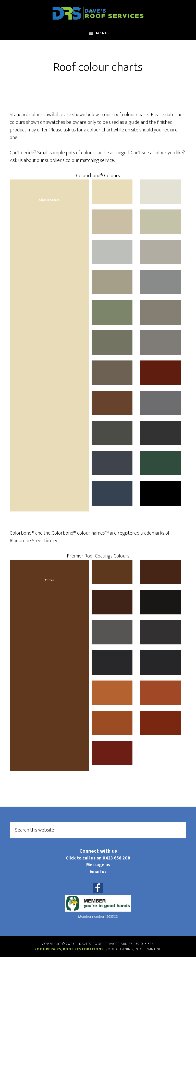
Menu (102, 33)
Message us (98, 864)
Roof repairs (47, 949)
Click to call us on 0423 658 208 (98, 858)
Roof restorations (83, 949)
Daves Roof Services (98, 13)
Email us (98, 871)
